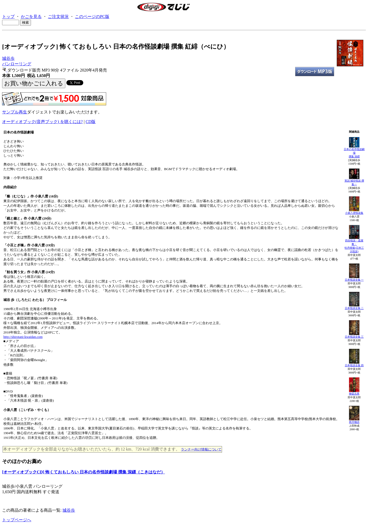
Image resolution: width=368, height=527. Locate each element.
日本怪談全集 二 (354, 308)
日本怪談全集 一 (354, 279)
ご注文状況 (58, 16)
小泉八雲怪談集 (354, 212)
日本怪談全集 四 (354, 365)
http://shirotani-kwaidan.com (23, 337)
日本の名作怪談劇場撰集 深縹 (354, 153)
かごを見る (31, 16)
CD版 (91, 121)
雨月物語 (354, 422)
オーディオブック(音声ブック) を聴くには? (42, 121)
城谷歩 (8, 58)
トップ (8, 16)
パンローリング (16, 64)
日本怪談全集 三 (354, 336)
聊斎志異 (354, 393)
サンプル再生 (14, 112)
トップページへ (16, 520)
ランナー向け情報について (201, 449)
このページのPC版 (92, 16)
